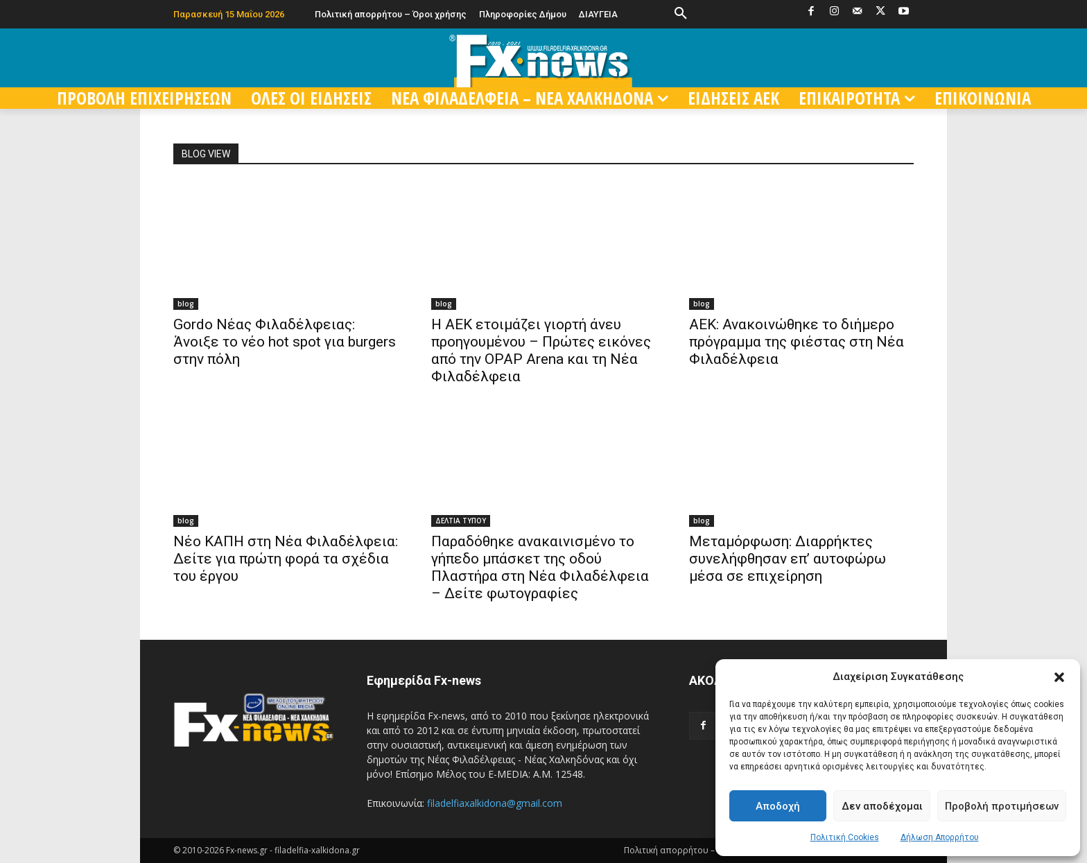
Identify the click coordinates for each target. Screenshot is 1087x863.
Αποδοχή (778, 806)
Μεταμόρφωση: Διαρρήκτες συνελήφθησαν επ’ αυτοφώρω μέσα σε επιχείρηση (787, 558)
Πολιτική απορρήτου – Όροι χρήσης (696, 850)
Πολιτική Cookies (844, 837)
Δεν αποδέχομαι (882, 806)
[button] (1059, 677)
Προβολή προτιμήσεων (1002, 806)
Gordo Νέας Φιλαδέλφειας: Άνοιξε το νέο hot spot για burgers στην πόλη (284, 341)
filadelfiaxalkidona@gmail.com (494, 803)
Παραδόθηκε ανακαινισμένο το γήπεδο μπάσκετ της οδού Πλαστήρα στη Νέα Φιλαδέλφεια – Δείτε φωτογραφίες (540, 567)
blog (185, 303)
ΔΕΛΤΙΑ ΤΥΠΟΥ (460, 520)
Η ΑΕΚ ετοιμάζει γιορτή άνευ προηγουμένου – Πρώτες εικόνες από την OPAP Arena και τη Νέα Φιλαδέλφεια (541, 350)
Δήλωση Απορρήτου (940, 837)
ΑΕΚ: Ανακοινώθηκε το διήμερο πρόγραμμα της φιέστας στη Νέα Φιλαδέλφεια (796, 341)
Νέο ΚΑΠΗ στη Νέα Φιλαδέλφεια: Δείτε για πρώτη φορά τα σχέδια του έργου (285, 558)
